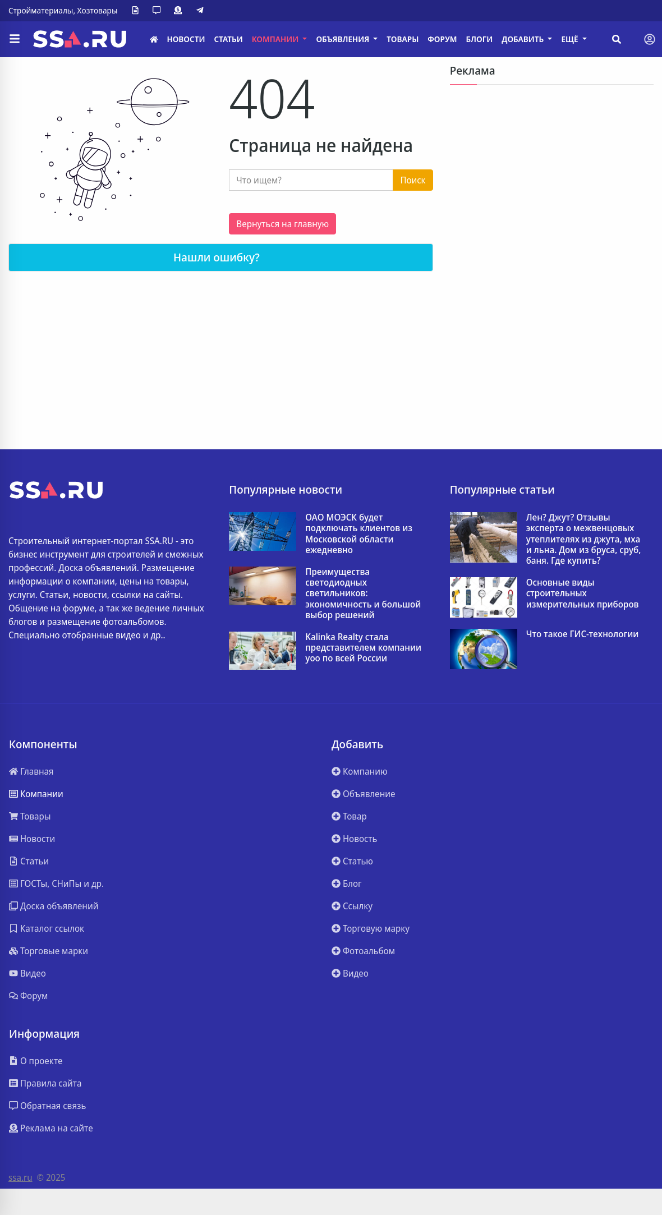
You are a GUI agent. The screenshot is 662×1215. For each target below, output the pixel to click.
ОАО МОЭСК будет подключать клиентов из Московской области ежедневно (358, 533)
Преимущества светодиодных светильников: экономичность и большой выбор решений (363, 593)
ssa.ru (20, 1177)
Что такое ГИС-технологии (582, 634)
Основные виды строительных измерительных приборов (582, 593)
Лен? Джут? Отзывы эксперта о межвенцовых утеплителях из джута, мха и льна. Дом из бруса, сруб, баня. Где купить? (583, 539)
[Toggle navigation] (649, 39)
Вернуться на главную (282, 224)
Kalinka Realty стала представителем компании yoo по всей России (363, 648)
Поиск (412, 180)
